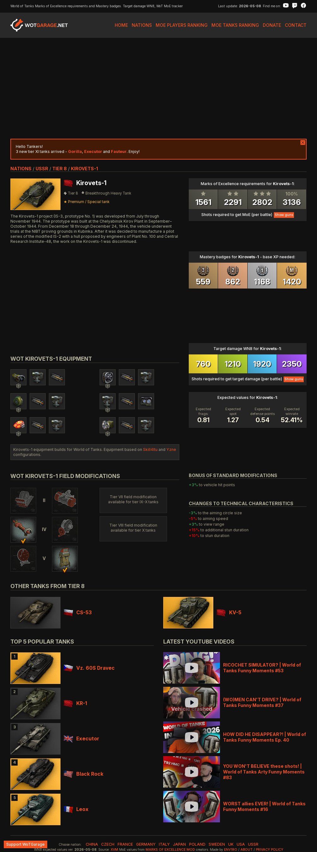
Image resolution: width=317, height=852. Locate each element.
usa (241, 844)
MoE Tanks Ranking (235, 25)
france (125, 844)
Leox (76, 809)
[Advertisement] (158, 88)
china (92, 844)
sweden (217, 844)
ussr (42, 168)
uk (230, 844)
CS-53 (78, 613)
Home (121, 25)
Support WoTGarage (25, 844)
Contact (296, 25)
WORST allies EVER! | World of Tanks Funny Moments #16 (264, 806)
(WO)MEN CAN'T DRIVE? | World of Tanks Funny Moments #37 (262, 702)
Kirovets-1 (84, 168)
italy (164, 844)
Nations (142, 25)
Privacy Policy (269, 850)
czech (107, 844)
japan (179, 844)
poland (197, 844)
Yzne (171, 449)
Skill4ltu (150, 449)
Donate (272, 25)
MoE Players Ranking (182, 25)
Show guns (284, 215)
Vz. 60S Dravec (89, 668)
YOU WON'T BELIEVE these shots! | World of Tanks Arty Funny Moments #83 (264, 771)
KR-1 (75, 703)
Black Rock (83, 774)
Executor (81, 739)
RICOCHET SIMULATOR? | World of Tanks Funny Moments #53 (262, 667)
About (246, 850)
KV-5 (228, 613)
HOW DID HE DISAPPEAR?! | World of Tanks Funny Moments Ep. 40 (264, 737)
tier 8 (59, 168)
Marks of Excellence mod (170, 850)
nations (21, 168)
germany (146, 844)
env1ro (230, 850)
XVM (114, 850)
